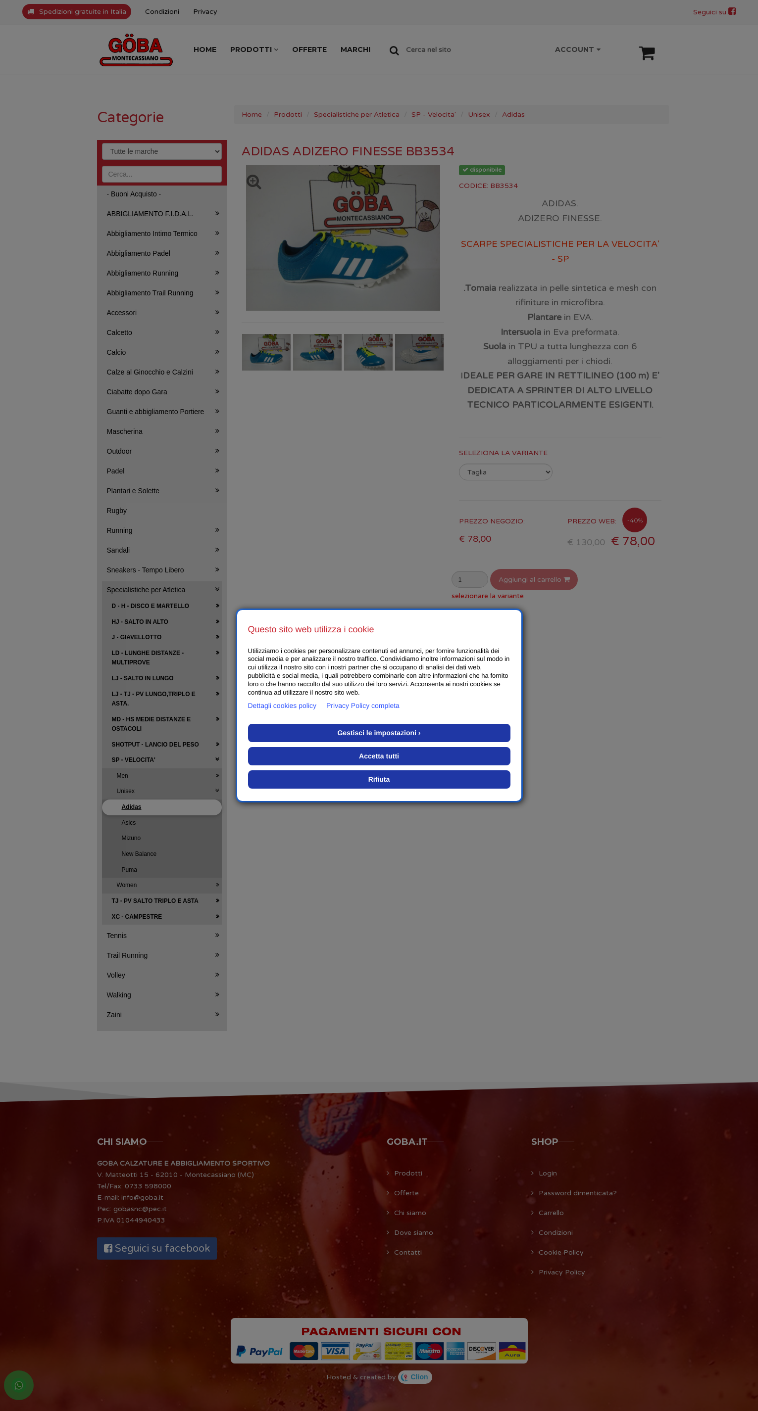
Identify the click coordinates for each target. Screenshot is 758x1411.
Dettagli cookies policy (282, 705)
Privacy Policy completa (363, 705)
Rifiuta (379, 779)
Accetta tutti (379, 756)
